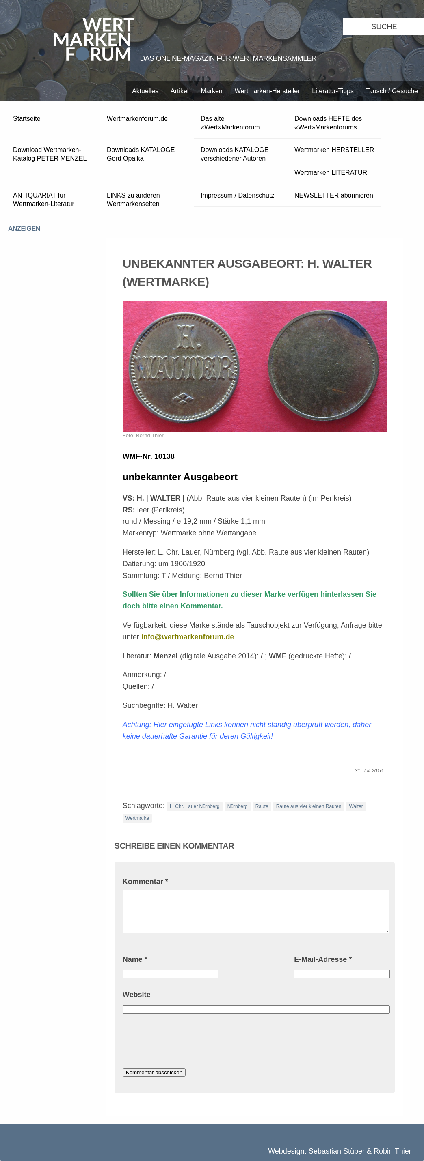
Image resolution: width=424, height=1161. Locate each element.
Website (137, 995)
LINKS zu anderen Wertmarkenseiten (133, 199)
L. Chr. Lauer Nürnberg (195, 806)
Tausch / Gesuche (392, 91)
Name (135, 959)
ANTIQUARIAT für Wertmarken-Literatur (43, 199)
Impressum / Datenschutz (237, 195)
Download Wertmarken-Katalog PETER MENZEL (50, 154)
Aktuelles (145, 91)
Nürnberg (237, 806)
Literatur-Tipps (333, 91)
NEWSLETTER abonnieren (333, 195)
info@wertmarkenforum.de (187, 637)
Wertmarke (137, 818)
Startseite (27, 118)
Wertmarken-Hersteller (267, 91)
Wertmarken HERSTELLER (334, 149)
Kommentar (145, 881)
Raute (261, 806)
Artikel (179, 91)
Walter (356, 806)
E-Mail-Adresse (323, 959)
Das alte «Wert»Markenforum (230, 123)
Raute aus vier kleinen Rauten (309, 806)
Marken (211, 91)
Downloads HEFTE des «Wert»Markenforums (328, 123)
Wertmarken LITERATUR (330, 172)
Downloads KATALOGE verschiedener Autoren (234, 154)
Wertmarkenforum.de (137, 118)
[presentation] (184, 1042)
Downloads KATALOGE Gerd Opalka (141, 154)
